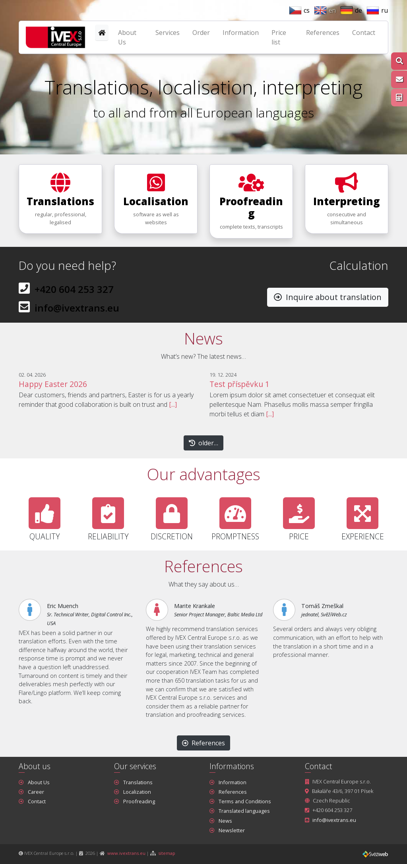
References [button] (203, 743)
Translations (138, 782)
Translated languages (244, 810)
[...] (173, 404)
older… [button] (203, 443)
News (225, 820)
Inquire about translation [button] (328, 297)
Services (167, 32)
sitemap (166, 853)
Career (36, 791)
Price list (278, 37)
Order (201, 32)
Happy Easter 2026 (53, 384)
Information (241, 32)
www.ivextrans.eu (126, 853)
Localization (137, 791)
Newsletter (232, 830)
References (322, 32)
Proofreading (139, 801)
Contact (363, 32)
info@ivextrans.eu (77, 307)
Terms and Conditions (245, 801)
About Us (127, 37)
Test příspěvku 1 (239, 384)
